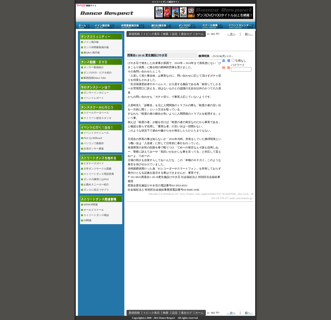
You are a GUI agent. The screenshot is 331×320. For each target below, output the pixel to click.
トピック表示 (151, 33)
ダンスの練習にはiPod (96, 179)
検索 (165, 33)
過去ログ (186, 33)
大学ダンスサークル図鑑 (97, 168)
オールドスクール (94, 209)
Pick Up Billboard (93, 138)
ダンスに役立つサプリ (96, 189)
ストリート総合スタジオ (97, 118)
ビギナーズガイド (94, 163)
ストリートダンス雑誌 (96, 215)
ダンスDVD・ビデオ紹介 (98, 72)
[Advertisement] (175, 43)
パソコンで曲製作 (94, 143)
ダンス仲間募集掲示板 (96, 47)
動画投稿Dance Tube (95, 77)
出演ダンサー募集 (94, 148)
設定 (175, 33)
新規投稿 (134, 33)
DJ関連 (87, 220)
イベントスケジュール (96, 132)
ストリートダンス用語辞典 (99, 173)
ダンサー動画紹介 (94, 67)
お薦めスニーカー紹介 (96, 184)
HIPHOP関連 (91, 204)
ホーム (199, 33)
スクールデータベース (96, 112)
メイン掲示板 (91, 42)
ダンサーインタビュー (96, 92)
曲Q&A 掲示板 (92, 52)
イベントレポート (94, 97)
